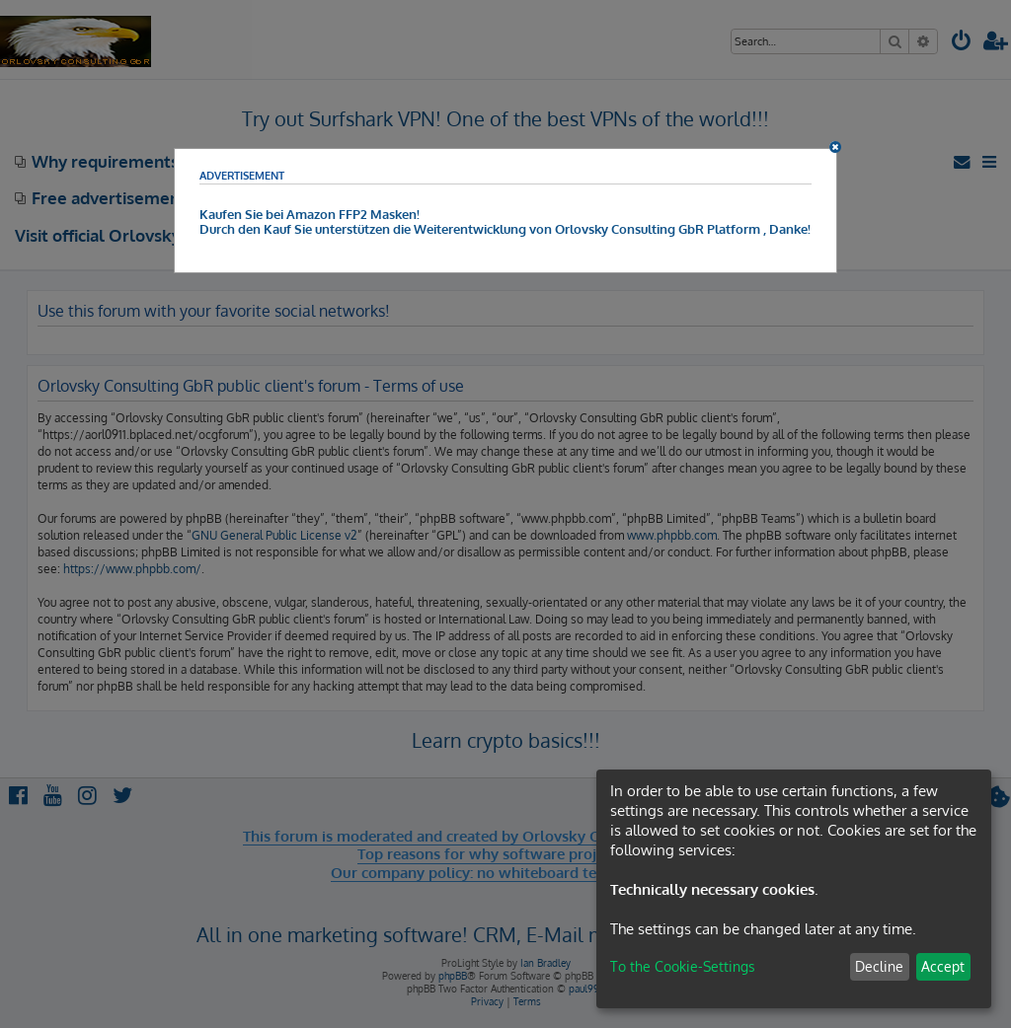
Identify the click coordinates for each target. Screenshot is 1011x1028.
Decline (879, 966)
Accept (943, 966)
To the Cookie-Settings (682, 966)
